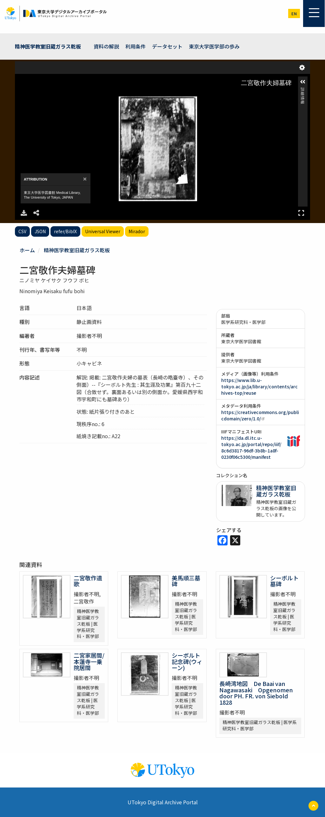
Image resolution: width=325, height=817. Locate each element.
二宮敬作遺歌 (88, 581)
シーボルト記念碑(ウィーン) (187, 661)
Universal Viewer (102, 231)
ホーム (27, 250)
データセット (167, 46)
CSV (22, 231)
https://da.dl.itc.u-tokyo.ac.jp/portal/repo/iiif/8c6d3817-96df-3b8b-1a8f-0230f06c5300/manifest (251, 447)
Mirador (137, 231)
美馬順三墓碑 (186, 581)
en (294, 13)
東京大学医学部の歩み (214, 46)
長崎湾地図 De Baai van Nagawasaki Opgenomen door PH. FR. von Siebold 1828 (256, 692)
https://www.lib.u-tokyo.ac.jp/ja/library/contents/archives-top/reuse (259, 386)
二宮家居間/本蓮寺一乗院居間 (89, 661)
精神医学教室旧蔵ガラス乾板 (48, 46)
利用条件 (135, 46)
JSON (40, 231)
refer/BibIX (65, 231)
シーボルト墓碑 (284, 581)
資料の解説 (106, 46)
